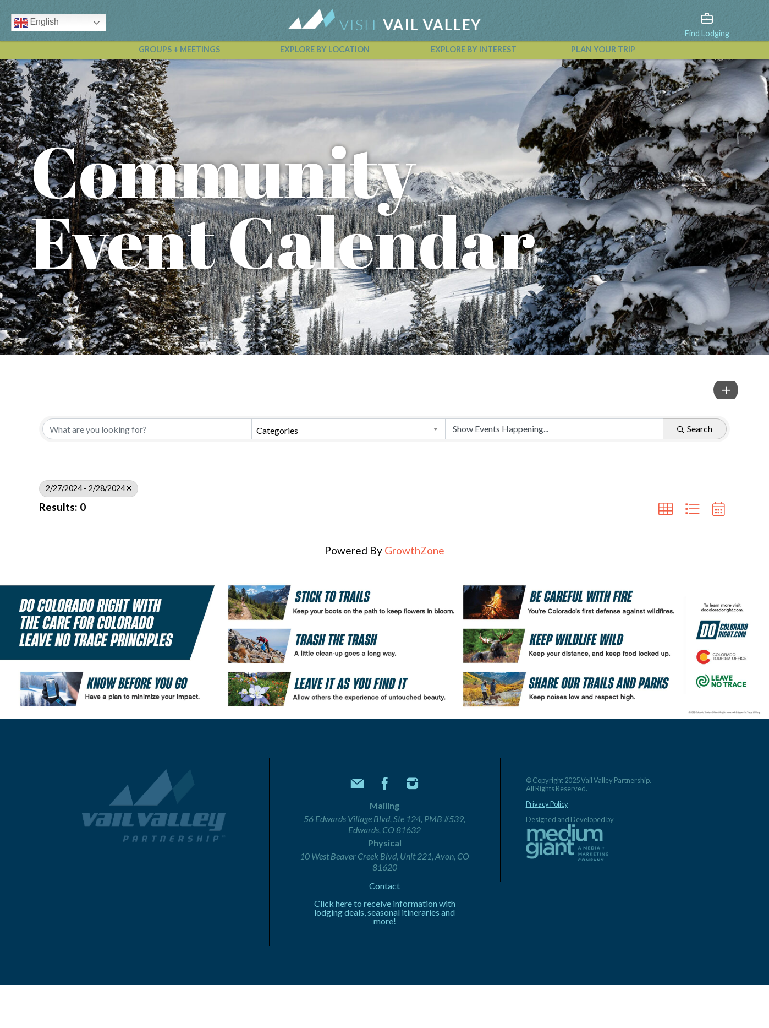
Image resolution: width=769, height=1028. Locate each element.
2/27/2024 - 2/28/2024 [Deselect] (88, 488)
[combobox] (348, 428)
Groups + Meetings (179, 49)
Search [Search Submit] (694, 428)
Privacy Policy (547, 804)
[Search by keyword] (146, 428)
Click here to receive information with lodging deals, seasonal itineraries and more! (384, 912)
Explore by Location (325, 49)
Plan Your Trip (603, 49)
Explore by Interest (474, 49)
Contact (384, 886)
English (36, 22)
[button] (725, 390)
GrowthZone (414, 550)
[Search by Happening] (554, 428)
